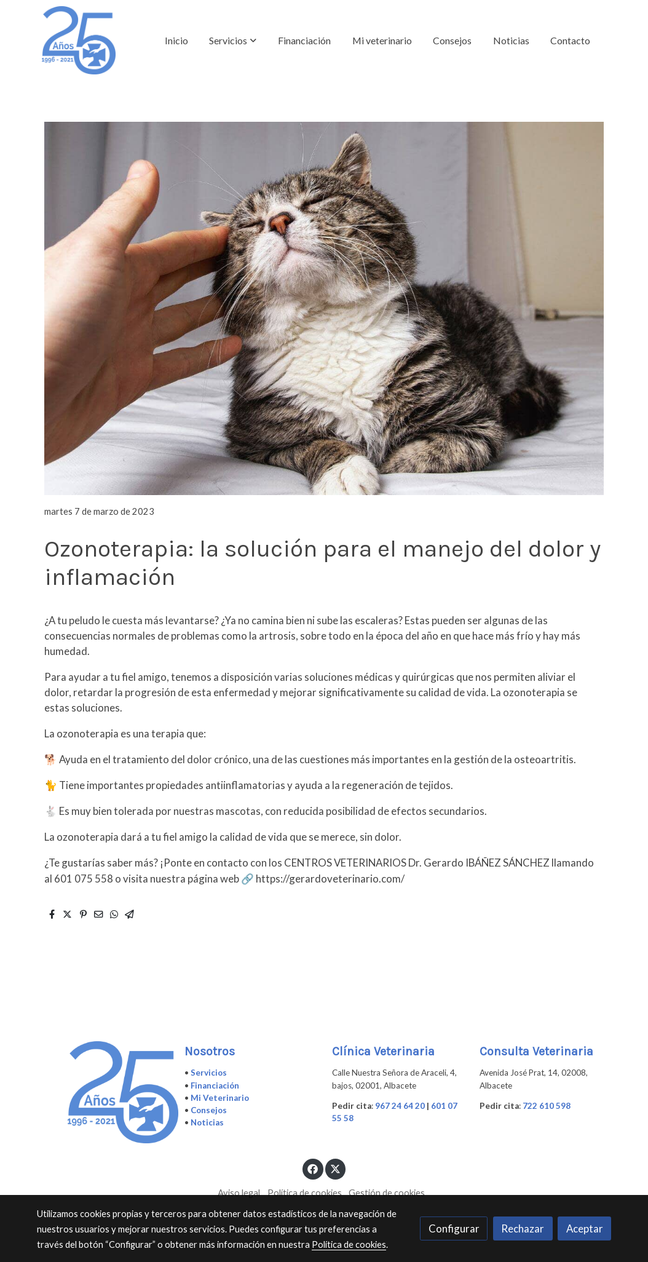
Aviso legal (239, 1193)
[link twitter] (335, 1168)
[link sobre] (102, 1092)
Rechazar (522, 1228)
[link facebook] (312, 1168)
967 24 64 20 (400, 1106)
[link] (79, 40)
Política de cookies (304, 1193)
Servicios (209, 1072)
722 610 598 (547, 1106)
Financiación (215, 1085)
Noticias (207, 1122)
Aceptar (584, 1228)
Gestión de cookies (387, 1193)
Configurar (454, 1228)
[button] (233, 40)
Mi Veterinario (220, 1098)
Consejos (209, 1110)
